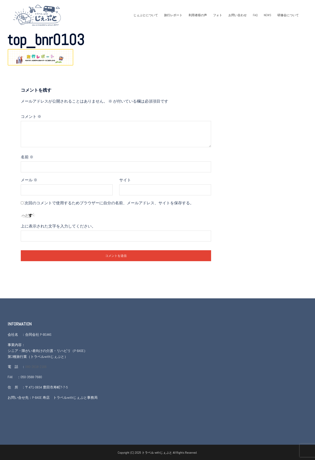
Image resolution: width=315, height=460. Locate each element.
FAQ (255, 15)
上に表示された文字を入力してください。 (58, 226)
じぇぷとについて (145, 15)
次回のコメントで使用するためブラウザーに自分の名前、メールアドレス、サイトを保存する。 (109, 202)
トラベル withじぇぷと (157, 453)
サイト (125, 179)
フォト (217, 15)
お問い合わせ (237, 15)
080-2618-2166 (36, 366)
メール (29, 179)
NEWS (267, 15)
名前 (27, 156)
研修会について (288, 15)
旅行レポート (173, 15)
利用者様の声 (198, 15)
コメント (31, 116)
